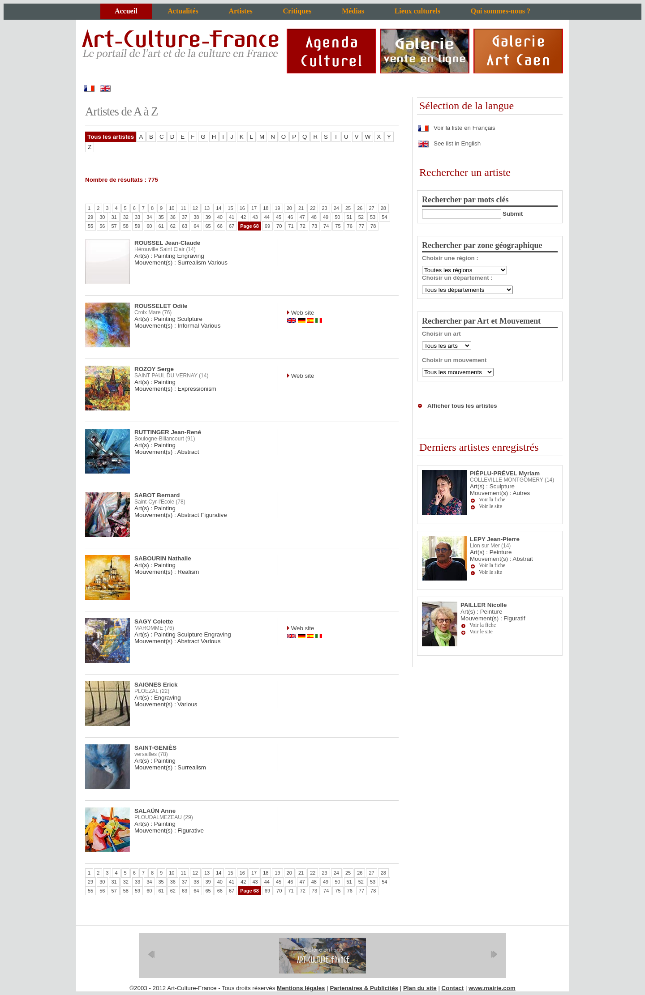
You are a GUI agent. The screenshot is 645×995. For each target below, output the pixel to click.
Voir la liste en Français (456, 127)
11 (183, 208)
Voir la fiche (492, 499)
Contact (453, 988)
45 (278, 217)
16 (242, 208)
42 (243, 217)
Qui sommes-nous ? (500, 11)
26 (359, 208)
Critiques (297, 11)
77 (361, 226)
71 (290, 226)
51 (349, 217)
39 (208, 217)
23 (324, 208)
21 (301, 208)
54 (384, 217)
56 (102, 226)
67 (231, 226)
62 (173, 226)
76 (350, 226)
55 (90, 226)
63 (184, 226)
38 (196, 217)
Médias (353, 11)
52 (361, 217)
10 (171, 208)
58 (126, 226)
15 (230, 208)
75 (337, 226)
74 (326, 226)
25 (348, 208)
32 (126, 217)
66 (220, 226)
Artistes (240, 11)
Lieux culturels (417, 11)
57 (114, 226)
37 (184, 217)
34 (149, 217)
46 (290, 217)
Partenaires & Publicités (364, 988)
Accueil (126, 11)
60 (149, 226)
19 (277, 208)
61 (161, 226)
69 (267, 226)
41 (231, 217)
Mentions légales (301, 988)
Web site (301, 312)
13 (207, 208)
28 (383, 208)
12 (195, 208)
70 (279, 226)
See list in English (449, 143)
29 (90, 217)
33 (137, 217)
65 (208, 226)
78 (373, 226)
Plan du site (420, 988)
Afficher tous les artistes (462, 405)
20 (289, 208)
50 (337, 217)
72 (302, 226)
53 (372, 217)
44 (267, 217)
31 (114, 217)
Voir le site (490, 506)
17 (254, 208)
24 (336, 208)
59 (137, 226)
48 (314, 217)
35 (161, 217)
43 (255, 217)
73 (314, 226)
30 (102, 217)
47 (302, 217)
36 (173, 217)
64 (196, 226)
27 (371, 208)
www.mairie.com (492, 988)
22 (312, 208)
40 (220, 217)
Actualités (183, 11)
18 (265, 208)
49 (325, 217)
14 (218, 208)
